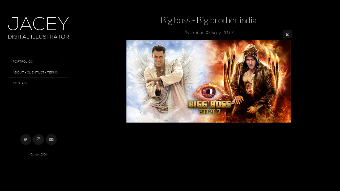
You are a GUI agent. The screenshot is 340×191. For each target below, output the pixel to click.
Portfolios (23, 61)
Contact (20, 83)
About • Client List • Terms (35, 72)
